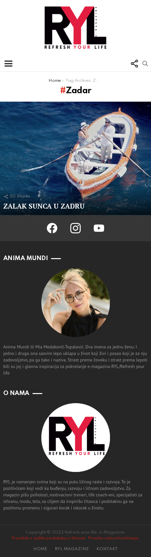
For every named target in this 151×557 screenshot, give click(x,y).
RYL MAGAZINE (72, 549)
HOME (40, 549)
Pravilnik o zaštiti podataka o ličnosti (48, 538)
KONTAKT (107, 549)
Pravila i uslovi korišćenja (113, 538)
